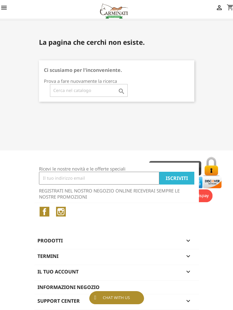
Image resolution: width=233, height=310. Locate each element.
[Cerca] (89, 90)
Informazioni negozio (68, 287)
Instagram (61, 212)
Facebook (44, 212)
